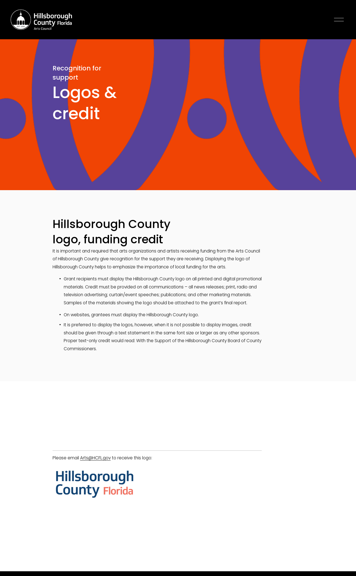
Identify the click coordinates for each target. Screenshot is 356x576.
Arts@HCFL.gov (95, 458)
